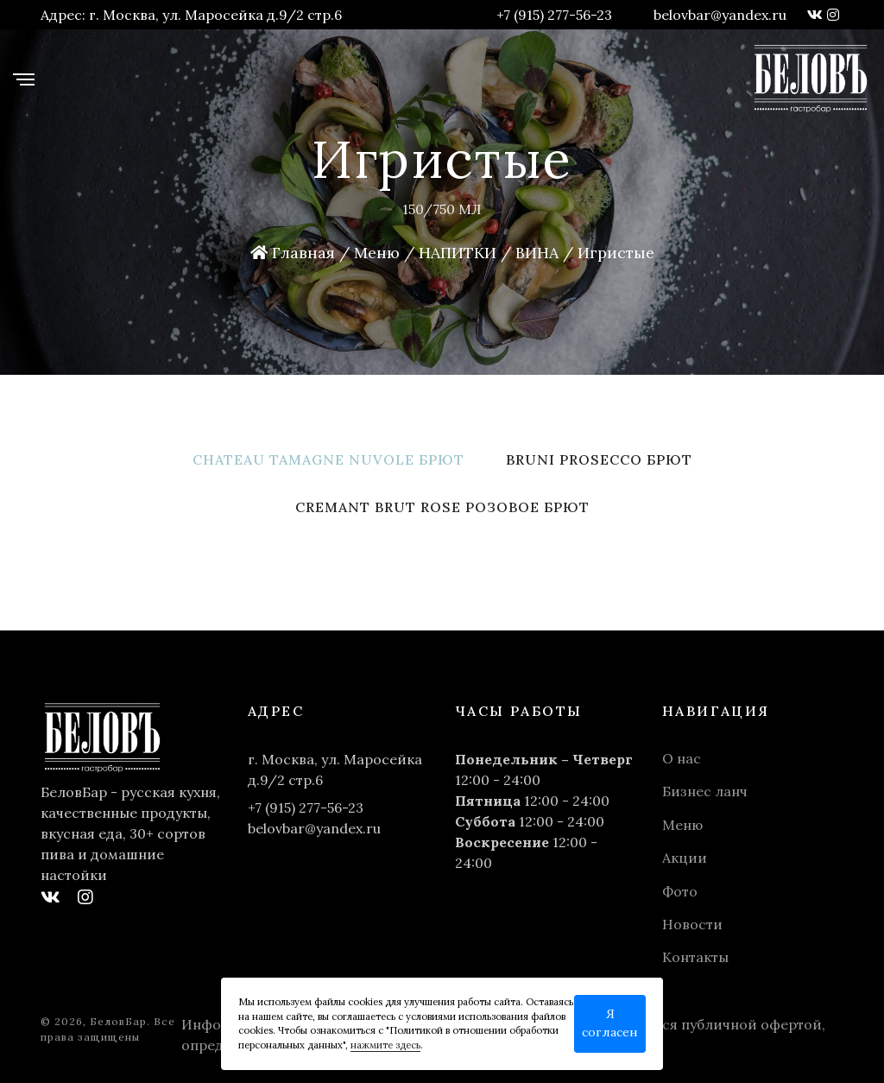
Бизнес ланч (705, 791)
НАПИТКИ (457, 253)
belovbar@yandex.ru (720, 14)
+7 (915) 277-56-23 (554, 14)
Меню (377, 253)
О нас (681, 758)
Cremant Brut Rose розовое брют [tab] (442, 507)
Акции (684, 857)
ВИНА (537, 253)
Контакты (695, 957)
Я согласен (610, 1023)
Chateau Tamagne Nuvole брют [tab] (328, 459)
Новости (692, 924)
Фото (680, 891)
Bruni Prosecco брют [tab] (599, 459)
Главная (292, 253)
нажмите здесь (385, 1045)
